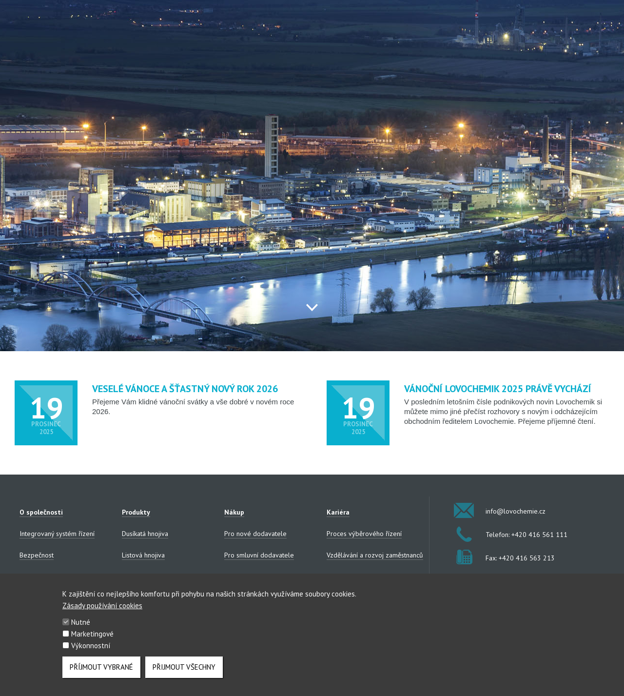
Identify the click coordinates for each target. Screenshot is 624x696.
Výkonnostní (90, 651)
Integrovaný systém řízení (57, 533)
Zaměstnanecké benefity (362, 576)
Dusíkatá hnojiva (145, 533)
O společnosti (41, 512)
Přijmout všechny (184, 672)
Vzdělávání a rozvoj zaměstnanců (375, 555)
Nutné (80, 628)
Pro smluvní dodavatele (259, 555)
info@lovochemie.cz (501, 510)
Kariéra (338, 512)
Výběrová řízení (247, 576)
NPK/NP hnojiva (144, 576)
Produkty (136, 512)
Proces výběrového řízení (364, 533)
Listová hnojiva (143, 555)
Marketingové (92, 639)
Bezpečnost (37, 555)
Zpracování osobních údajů (59, 576)
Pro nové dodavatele (255, 533)
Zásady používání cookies (102, 611)
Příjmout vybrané (101, 672)
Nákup (234, 512)
